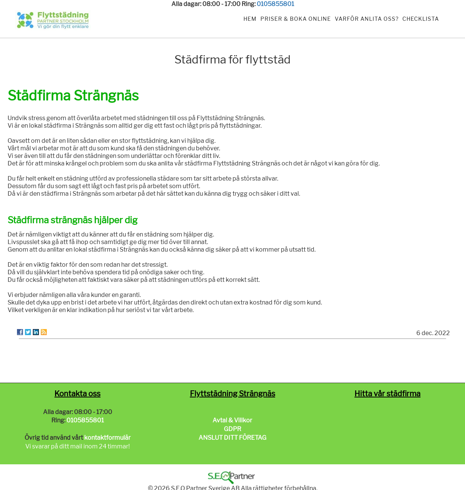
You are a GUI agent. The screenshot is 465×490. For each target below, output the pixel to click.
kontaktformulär (107, 437)
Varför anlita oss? (367, 18)
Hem (250, 18)
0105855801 (275, 4)
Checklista (420, 18)
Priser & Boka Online (295, 18)
